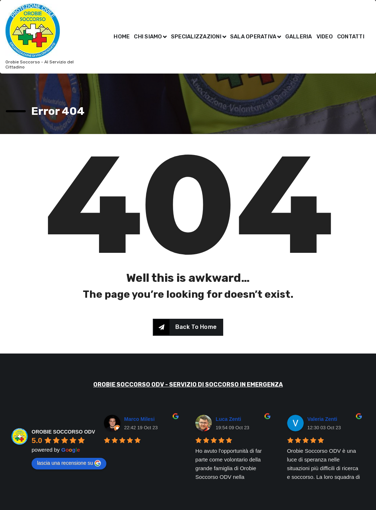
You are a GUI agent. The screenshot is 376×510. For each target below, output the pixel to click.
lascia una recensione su (69, 463)
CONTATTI (350, 36)
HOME (122, 36)
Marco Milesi (139, 419)
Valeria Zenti (322, 419)
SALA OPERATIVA (253, 36)
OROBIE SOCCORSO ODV (63, 432)
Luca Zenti (228, 419)
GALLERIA (298, 36)
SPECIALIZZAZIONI (196, 36)
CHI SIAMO (148, 36)
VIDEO (324, 36)
